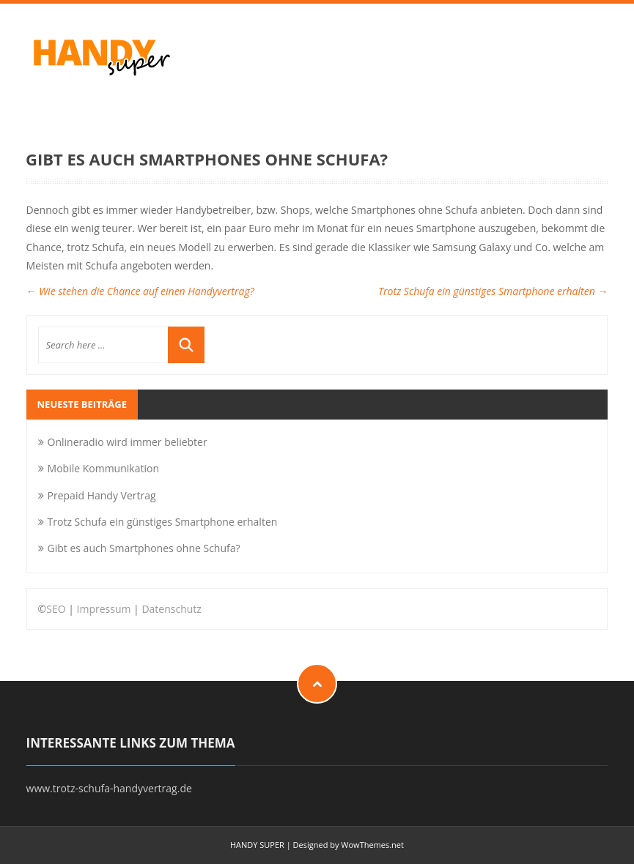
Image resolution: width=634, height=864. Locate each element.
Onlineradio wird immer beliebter (127, 442)
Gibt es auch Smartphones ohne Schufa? (144, 548)
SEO (55, 609)
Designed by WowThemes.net (348, 844)
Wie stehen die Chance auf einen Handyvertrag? (140, 291)
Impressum (104, 609)
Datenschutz (171, 609)
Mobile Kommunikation (103, 468)
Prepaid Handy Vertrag (102, 495)
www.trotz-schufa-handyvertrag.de (109, 788)
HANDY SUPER (257, 844)
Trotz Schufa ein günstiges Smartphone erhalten (493, 291)
